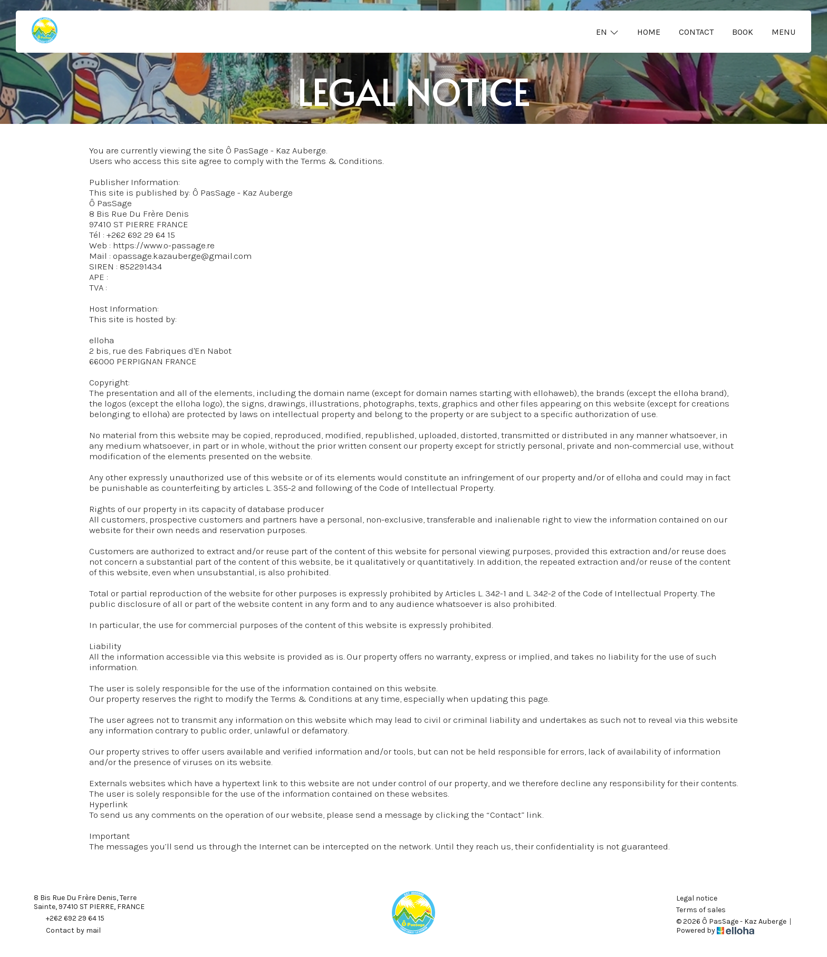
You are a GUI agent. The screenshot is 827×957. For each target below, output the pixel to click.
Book (742, 32)
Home (648, 32)
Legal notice (696, 898)
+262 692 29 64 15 (69, 919)
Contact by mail (67, 931)
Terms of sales (701, 910)
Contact (696, 32)
